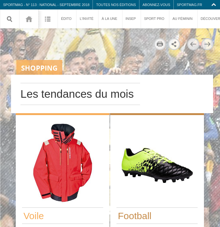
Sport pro (154, 18)
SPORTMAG (13, 5)
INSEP (131, 18)
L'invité (86, 18)
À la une (109, 18)
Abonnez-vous (156, 5)
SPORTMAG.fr (189, 5)
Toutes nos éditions (116, 5)
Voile (34, 216)
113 (28, 18)
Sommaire (48, 18)
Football (135, 216)
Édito (66, 18)
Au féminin (182, 18)
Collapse (214, 4)
